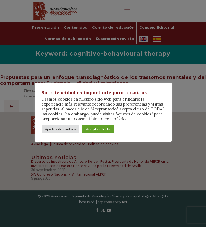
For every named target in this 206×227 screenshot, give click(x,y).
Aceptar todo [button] (98, 129)
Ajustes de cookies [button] (60, 129)
